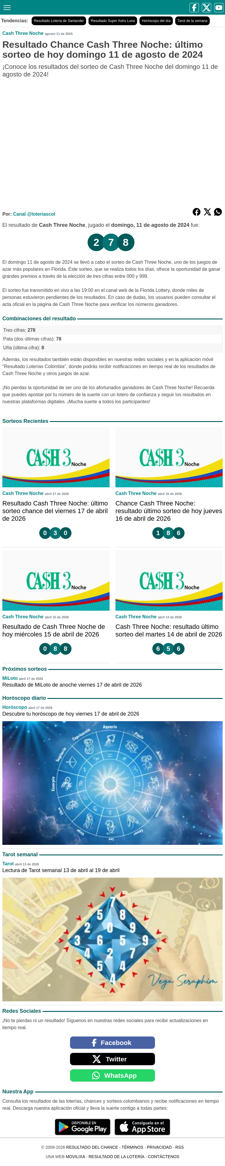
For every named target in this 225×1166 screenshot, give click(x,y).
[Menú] (6, 6)
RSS (179, 1147)
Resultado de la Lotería (116, 1156)
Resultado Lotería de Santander (59, 21)
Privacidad (159, 1147)
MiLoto (10, 678)
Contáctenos (163, 1156)
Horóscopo (14, 707)
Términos (132, 1147)
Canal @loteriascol (34, 214)
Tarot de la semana (192, 21)
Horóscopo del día (156, 21)
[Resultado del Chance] (59, 7)
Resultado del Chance (92, 1147)
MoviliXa (75, 1156)
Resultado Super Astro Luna (113, 21)
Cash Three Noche (22, 33)
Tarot (8, 863)
